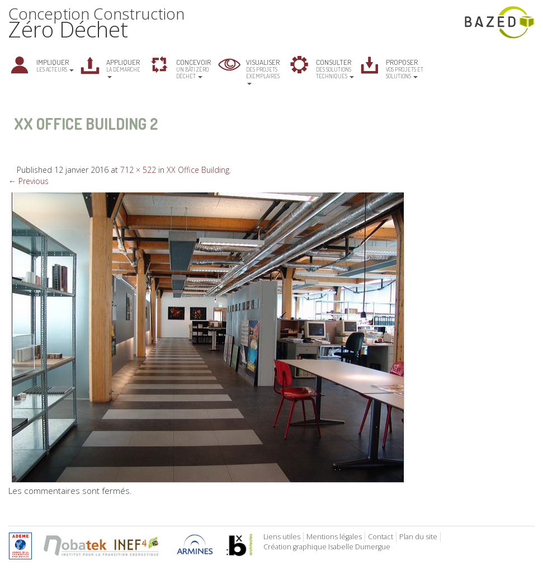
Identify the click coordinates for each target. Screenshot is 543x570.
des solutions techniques (335, 68)
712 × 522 (138, 169)
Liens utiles (281, 536)
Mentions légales (334, 536)
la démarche (123, 68)
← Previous (28, 181)
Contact (380, 536)
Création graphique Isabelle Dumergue (326, 547)
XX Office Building (198, 169)
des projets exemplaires (263, 71)
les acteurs (55, 65)
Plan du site (418, 536)
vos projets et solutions (404, 68)
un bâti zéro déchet (193, 68)
